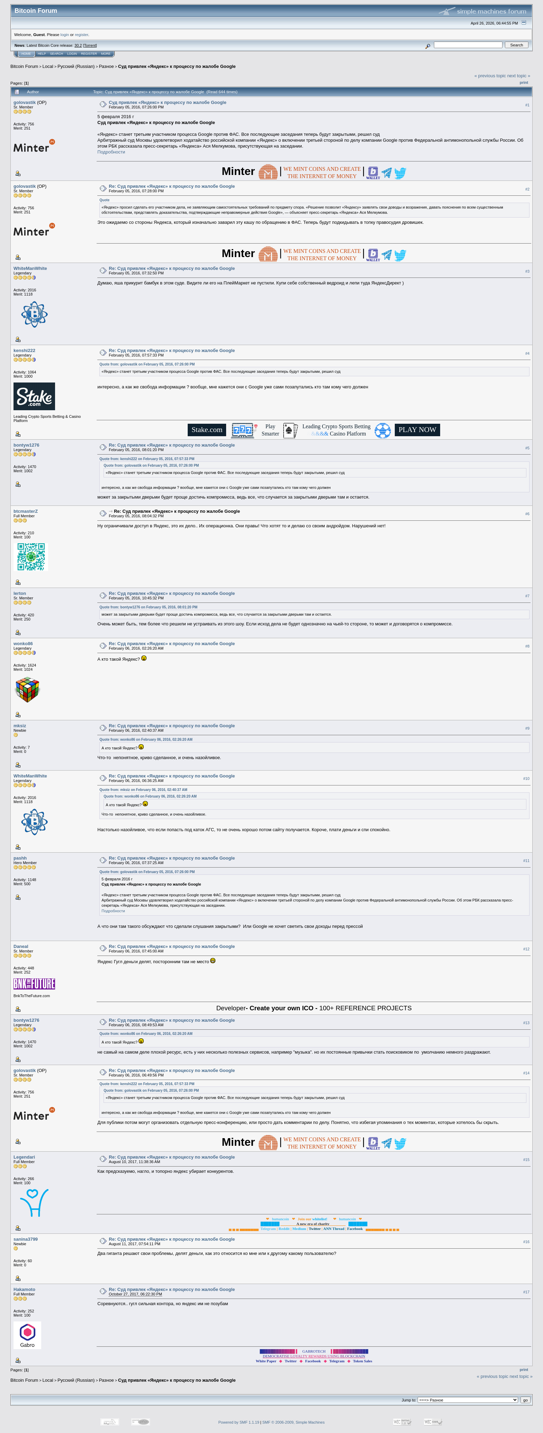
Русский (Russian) (76, 66)
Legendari (24, 1157)
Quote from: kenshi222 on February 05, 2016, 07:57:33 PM (146, 459)
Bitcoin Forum (24, 66)
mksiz (20, 725)
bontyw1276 (26, 445)
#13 (526, 1023)
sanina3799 (26, 1239)
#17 (526, 1292)
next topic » (519, 75)
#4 (527, 353)
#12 (526, 949)
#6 (527, 514)
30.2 (78, 45)
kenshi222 (24, 350)
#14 (526, 1073)
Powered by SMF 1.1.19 (239, 1422)
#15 (526, 1160)
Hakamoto (24, 1289)
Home (26, 53)
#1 (527, 105)
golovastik (25, 102)
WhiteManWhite (30, 268)
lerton (20, 593)
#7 (527, 596)
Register (89, 53)
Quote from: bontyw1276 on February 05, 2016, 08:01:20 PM (148, 607)
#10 (526, 779)
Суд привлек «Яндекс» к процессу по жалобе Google (176, 66)
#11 (526, 861)
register (81, 34)
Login (72, 53)
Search (56, 53)
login (65, 34)
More (105, 53)
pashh (20, 858)
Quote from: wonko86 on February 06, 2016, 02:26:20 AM (146, 739)
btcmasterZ (26, 511)
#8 (527, 646)
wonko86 (23, 643)
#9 (527, 729)
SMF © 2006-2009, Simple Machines (293, 1422)
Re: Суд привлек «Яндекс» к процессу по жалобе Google (172, 186)
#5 (527, 448)
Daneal (21, 946)
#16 (526, 1242)
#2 (527, 189)
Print (524, 82)
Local (48, 66)
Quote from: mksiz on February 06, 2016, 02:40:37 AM (143, 790)
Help (42, 53)
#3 (527, 271)
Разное (106, 66)
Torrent (90, 45)
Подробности (111, 152)
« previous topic (490, 75)
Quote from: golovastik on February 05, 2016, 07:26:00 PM (147, 364)
